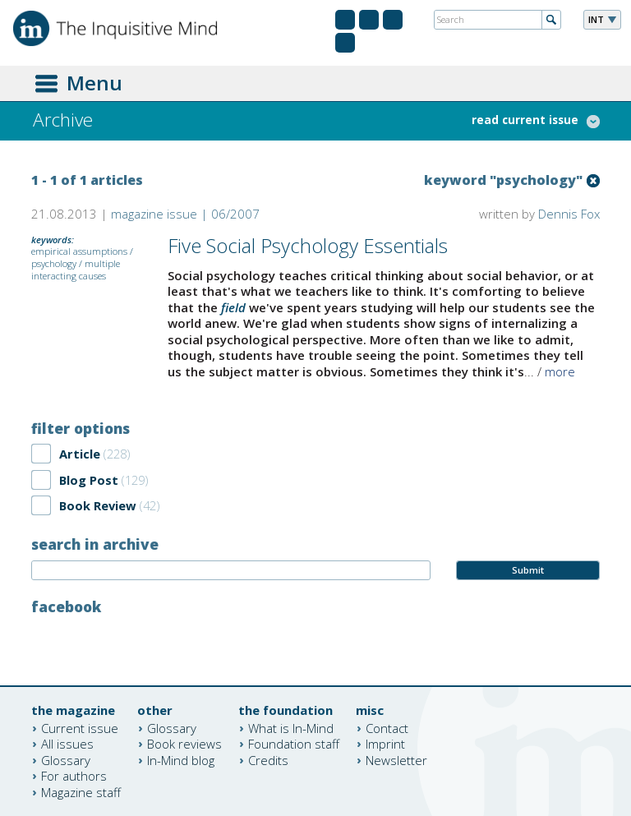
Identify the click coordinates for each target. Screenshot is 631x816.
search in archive (95, 544)
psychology (53, 263)
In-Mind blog (180, 759)
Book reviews (184, 743)
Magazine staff (81, 791)
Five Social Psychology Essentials (308, 245)
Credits (268, 759)
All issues (67, 743)
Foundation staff (293, 743)
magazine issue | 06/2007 (185, 213)
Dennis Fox (569, 213)
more (560, 371)
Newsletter (396, 759)
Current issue (79, 727)
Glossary (65, 759)
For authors (74, 776)
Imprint (385, 743)
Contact (387, 727)
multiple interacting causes (75, 269)
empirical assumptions (79, 251)
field (233, 307)
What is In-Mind (291, 727)
